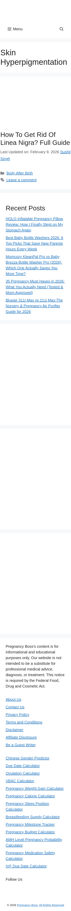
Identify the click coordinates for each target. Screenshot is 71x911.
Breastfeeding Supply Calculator (33, 817)
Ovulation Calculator (23, 773)
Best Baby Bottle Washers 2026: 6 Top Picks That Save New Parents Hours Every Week (34, 243)
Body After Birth (19, 173)
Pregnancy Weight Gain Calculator (35, 788)
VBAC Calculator (20, 781)
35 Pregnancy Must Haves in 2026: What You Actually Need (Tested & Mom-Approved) (35, 287)
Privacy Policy (17, 715)
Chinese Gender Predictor (27, 758)
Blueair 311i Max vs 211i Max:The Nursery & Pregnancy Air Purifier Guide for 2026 (34, 306)
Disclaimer (14, 730)
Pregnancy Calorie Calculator (30, 796)
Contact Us (15, 707)
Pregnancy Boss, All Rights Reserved (40, 905)
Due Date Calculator (23, 766)
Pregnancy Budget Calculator (30, 832)
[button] (61, 29)
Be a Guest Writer (21, 745)
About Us (13, 699)
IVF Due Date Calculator (26, 866)
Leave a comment (21, 180)
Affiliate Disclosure (21, 737)
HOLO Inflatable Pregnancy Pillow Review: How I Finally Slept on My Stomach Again (34, 224)
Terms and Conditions (24, 722)
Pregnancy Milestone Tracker (30, 824)
